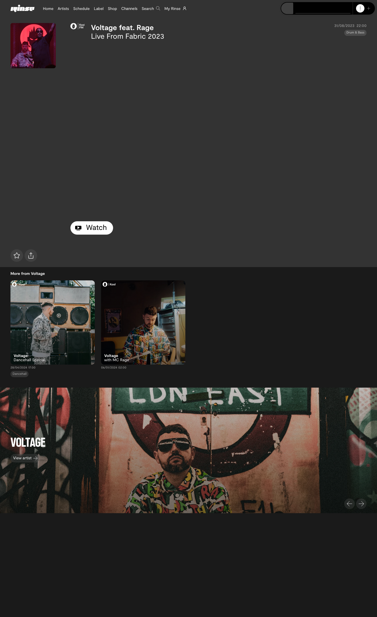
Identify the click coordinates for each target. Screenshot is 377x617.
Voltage (104, 27)
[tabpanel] (218, 130)
